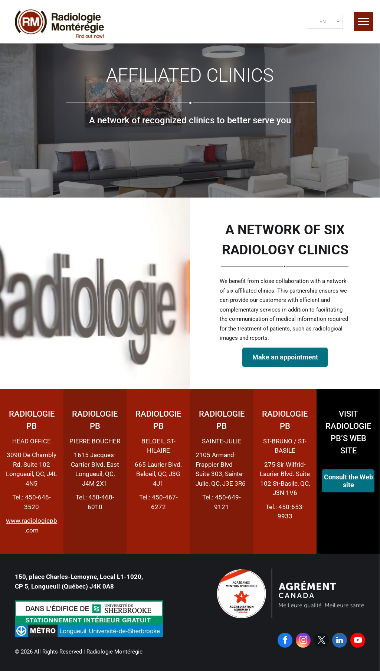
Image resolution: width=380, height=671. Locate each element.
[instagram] (303, 641)
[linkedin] (339, 641)
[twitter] (321, 641)
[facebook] (285, 641)
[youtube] (357, 641)
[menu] (363, 21)
